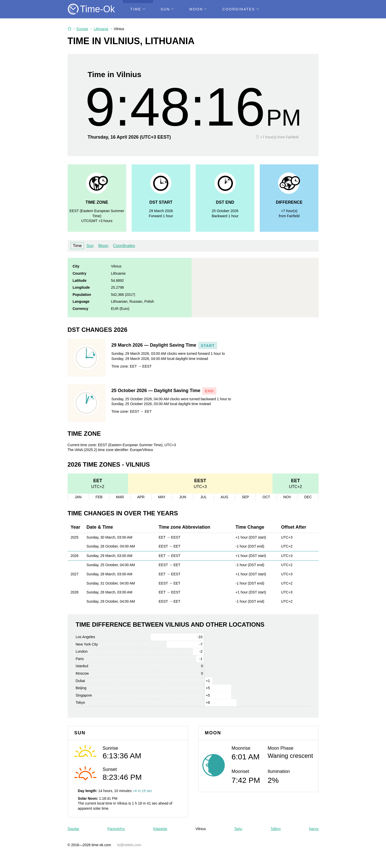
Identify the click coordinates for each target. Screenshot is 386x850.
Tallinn (275, 829)
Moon (198, 9)
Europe (82, 29)
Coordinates (240, 9)
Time (137, 9)
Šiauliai (73, 829)
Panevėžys (116, 829)
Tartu (238, 829)
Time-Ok (97, 9)
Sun (167, 9)
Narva (313, 829)
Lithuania (101, 29)
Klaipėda (160, 829)
